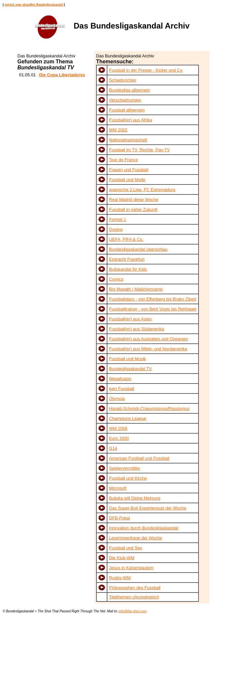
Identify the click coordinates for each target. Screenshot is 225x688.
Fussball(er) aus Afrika (130, 119)
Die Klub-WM (122, 557)
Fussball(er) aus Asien (130, 318)
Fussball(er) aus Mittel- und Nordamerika (148, 348)
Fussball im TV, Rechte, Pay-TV (139, 149)
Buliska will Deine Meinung (134, 498)
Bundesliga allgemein (129, 90)
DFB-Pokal (119, 518)
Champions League (127, 418)
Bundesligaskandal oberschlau (138, 249)
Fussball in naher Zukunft (133, 209)
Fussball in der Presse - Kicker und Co (146, 70)
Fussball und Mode (127, 179)
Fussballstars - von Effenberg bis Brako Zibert (153, 299)
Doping (116, 229)
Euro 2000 (119, 438)
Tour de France (123, 159)
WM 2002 (118, 129)
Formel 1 (117, 219)
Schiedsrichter (122, 80)
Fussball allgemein (127, 109)
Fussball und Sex (125, 547)
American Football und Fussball (139, 458)
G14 (113, 448)
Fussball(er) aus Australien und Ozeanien (148, 338)
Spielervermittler (124, 468)
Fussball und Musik (127, 358)
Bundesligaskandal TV (130, 368)
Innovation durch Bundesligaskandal (143, 527)
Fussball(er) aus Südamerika (136, 328)
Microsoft (118, 488)
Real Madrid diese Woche (133, 199)
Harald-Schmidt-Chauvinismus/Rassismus (149, 408)
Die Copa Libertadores (62, 74)
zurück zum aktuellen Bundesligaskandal (34, 4)
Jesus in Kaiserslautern (131, 567)
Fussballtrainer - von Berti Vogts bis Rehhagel (153, 309)
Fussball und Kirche (128, 478)
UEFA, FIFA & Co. (126, 239)
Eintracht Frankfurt (126, 259)
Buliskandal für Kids (128, 269)
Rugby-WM (120, 577)
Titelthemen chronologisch (134, 596)
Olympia (117, 398)
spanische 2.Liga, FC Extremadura (142, 189)
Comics (116, 279)
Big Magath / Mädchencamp (136, 289)
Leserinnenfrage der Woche (135, 537)
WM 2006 (118, 428)
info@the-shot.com (132, 611)
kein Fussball (121, 388)
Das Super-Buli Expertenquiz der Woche (147, 508)
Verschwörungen (125, 100)
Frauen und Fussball (128, 169)
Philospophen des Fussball (134, 587)
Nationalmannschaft (128, 139)
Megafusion (120, 378)
